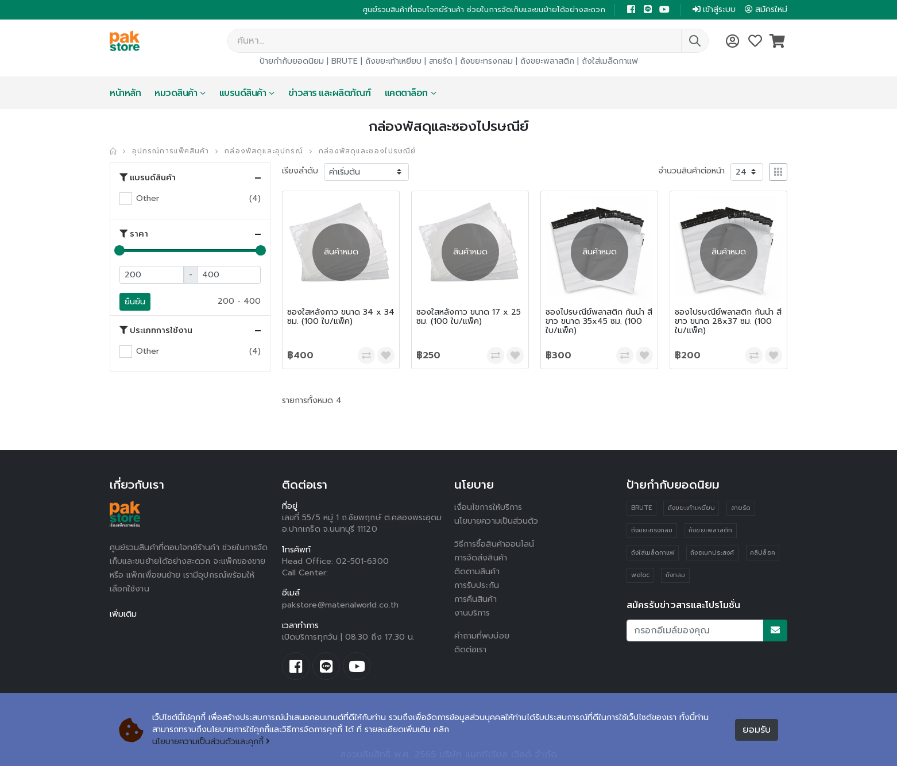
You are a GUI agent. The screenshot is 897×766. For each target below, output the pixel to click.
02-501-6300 (362, 561)
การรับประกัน (476, 585)
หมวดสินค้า (175, 93)
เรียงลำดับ (300, 171)
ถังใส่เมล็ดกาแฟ (610, 61)
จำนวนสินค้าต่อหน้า (692, 171)
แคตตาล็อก (406, 93)
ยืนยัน (135, 302)
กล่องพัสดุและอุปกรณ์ (264, 151)
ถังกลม (675, 575)
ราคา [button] (133, 233)
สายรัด (441, 61)
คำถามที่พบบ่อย (481, 636)
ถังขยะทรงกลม (486, 61)
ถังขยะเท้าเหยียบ (393, 61)
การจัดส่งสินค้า (480, 558)
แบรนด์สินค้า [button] (147, 177)
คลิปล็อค (762, 553)
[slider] (119, 250)
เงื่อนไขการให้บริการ (488, 507)
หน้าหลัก (125, 93)
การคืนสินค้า (475, 599)
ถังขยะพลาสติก (547, 61)
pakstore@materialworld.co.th (340, 605)
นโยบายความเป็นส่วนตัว (496, 521)
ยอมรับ (757, 730)
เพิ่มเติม (123, 614)
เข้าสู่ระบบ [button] (714, 9)
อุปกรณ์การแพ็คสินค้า (170, 151)
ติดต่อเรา (470, 650)
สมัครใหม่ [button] (766, 9)
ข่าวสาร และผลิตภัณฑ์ (329, 93)
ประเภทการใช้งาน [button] (155, 330)
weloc (640, 575)
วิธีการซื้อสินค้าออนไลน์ (494, 544)
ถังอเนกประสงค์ (712, 553)
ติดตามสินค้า (477, 572)
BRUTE (344, 61)
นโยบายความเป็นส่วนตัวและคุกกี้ (211, 742)
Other (147, 198)
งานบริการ (472, 613)
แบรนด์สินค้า (242, 93)
